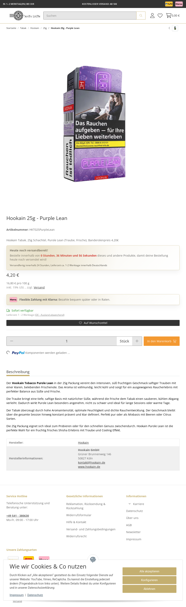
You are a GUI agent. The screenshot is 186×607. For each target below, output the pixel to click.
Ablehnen (149, 588)
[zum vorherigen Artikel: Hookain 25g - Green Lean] (173, 28)
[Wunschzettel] (160, 16)
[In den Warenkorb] (162, 341)
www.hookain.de (89, 467)
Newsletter (133, 532)
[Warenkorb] (172, 16)
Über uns (132, 518)
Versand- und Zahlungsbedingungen (91, 529)
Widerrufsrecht (76, 536)
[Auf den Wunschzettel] (93, 323)
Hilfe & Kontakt (76, 522)
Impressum (133, 539)
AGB (129, 525)
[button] (152, 16)
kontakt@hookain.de (91, 462)
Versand (39, 287)
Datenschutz (134, 511)
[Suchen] (90, 16)
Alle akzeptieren (149, 571)
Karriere (138, 504)
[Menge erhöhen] (137, 341)
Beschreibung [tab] (18, 371)
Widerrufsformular (78, 515)
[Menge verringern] (12, 341)
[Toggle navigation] (12, 15)
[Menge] (66, 341)
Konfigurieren (149, 580)
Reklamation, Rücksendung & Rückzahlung (85, 506)
